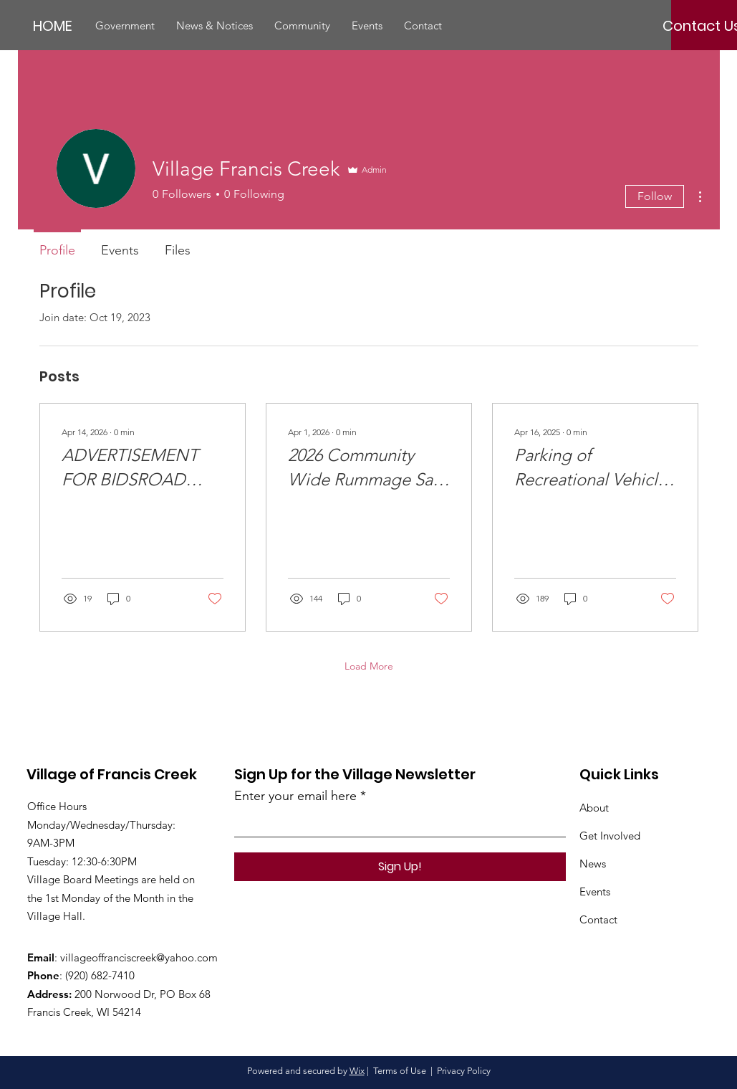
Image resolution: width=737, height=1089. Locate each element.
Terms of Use (399, 1070)
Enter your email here (295, 795)
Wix (357, 1070)
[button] (125, 25)
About (594, 807)
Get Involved (609, 835)
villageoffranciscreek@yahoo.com (139, 957)
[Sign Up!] (400, 866)
